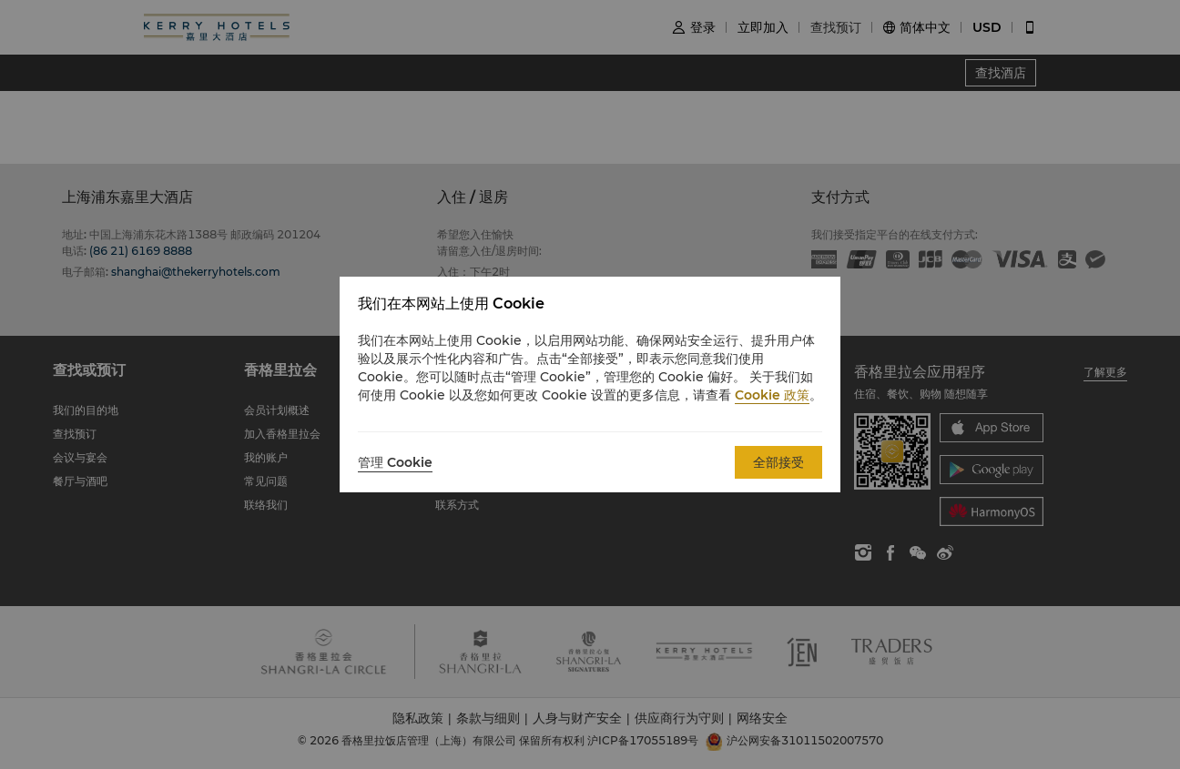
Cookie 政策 (772, 395)
